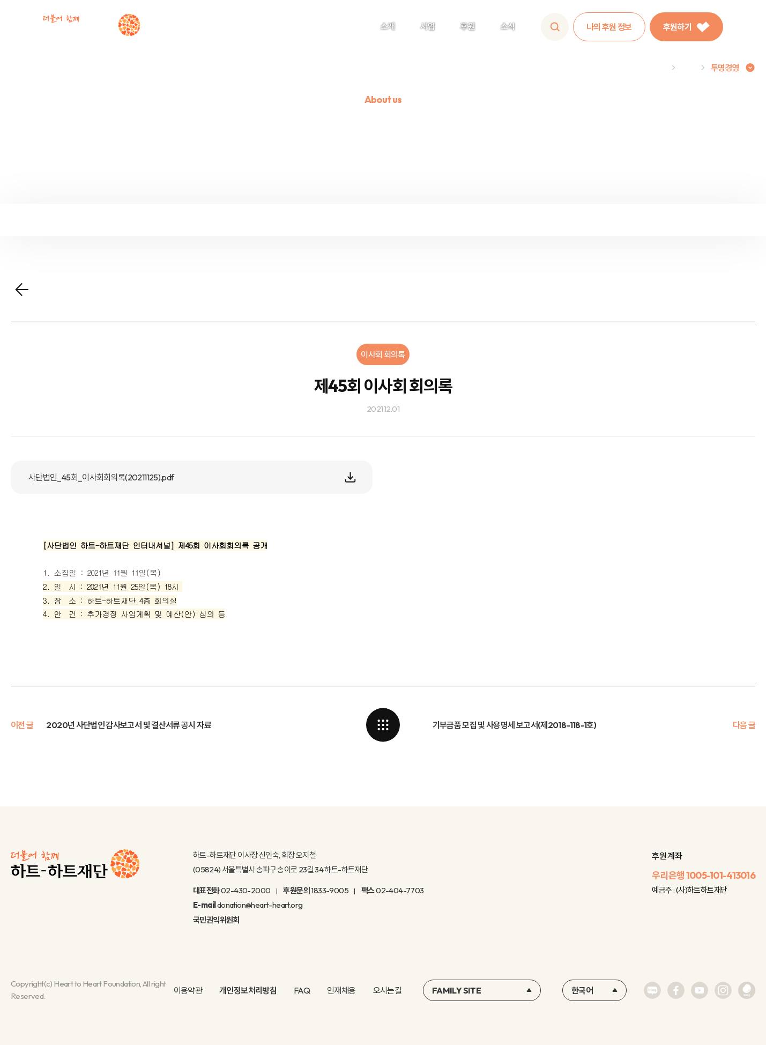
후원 (467, 26)
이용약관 (188, 990)
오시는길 (387, 990)
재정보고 (95, 219)
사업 (427, 26)
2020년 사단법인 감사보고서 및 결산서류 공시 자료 (128, 725)
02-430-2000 (245, 890)
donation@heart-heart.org (260, 905)
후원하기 (686, 26)
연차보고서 (670, 219)
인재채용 (341, 990)
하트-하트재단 (91, 27)
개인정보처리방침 (248, 990)
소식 (508, 26)
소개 (388, 26)
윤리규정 (478, 219)
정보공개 (287, 219)
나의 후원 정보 (609, 26)
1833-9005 (329, 890)
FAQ (302, 990)
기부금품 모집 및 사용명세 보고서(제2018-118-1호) (515, 725)
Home (655, 67)
